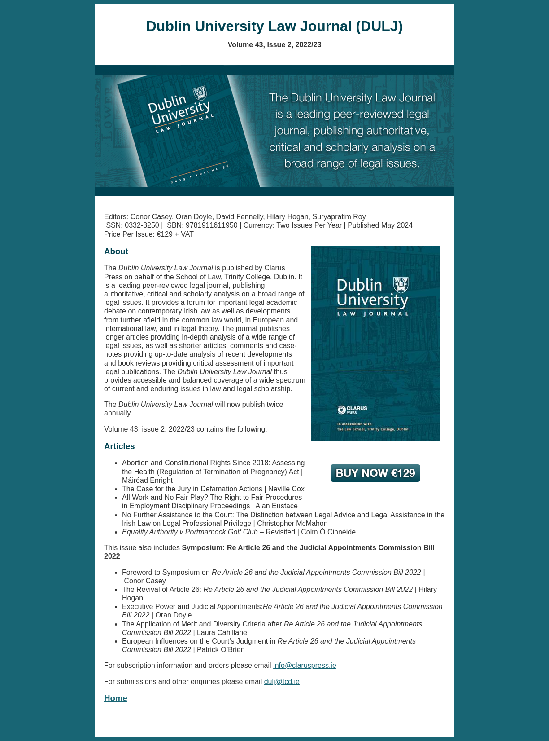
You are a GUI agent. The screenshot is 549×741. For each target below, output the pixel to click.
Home (115, 698)
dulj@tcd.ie (282, 681)
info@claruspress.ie (304, 665)
